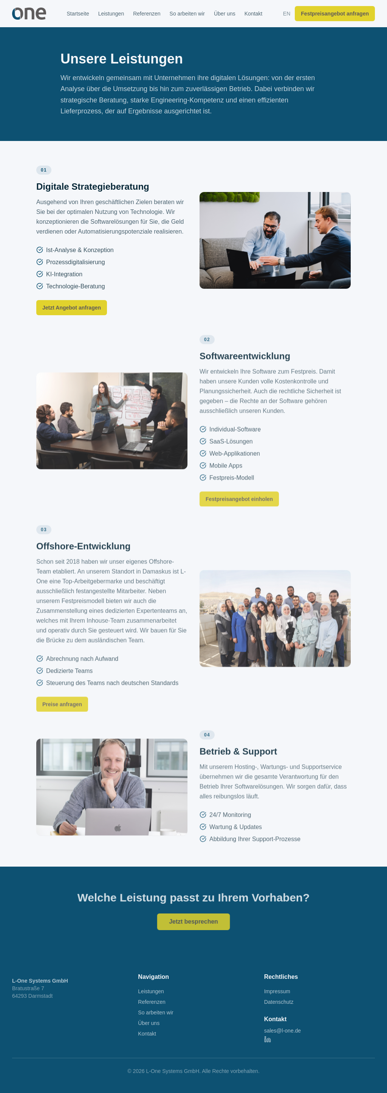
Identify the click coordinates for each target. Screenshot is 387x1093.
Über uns (224, 14)
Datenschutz (279, 1002)
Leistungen (111, 14)
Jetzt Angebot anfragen (71, 308)
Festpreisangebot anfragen (335, 14)
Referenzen (146, 14)
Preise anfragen (62, 711)
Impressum (277, 991)
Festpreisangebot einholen (239, 505)
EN (286, 14)
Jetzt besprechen (193, 921)
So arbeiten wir (187, 14)
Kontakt (253, 14)
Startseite (78, 14)
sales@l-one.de (282, 1031)
